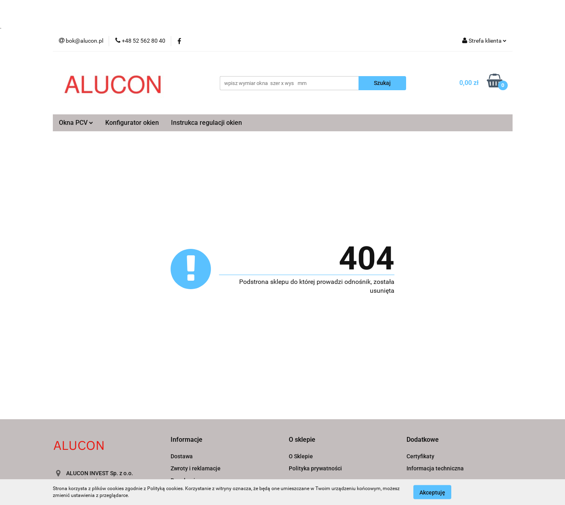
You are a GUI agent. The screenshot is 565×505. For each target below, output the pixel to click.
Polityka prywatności (315, 468)
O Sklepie (301, 456)
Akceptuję (432, 492)
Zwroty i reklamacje (196, 468)
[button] (186, 440)
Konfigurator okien (132, 122)
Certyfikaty (420, 456)
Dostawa (182, 456)
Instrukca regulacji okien (206, 122)
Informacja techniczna (435, 468)
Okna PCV (76, 122)
